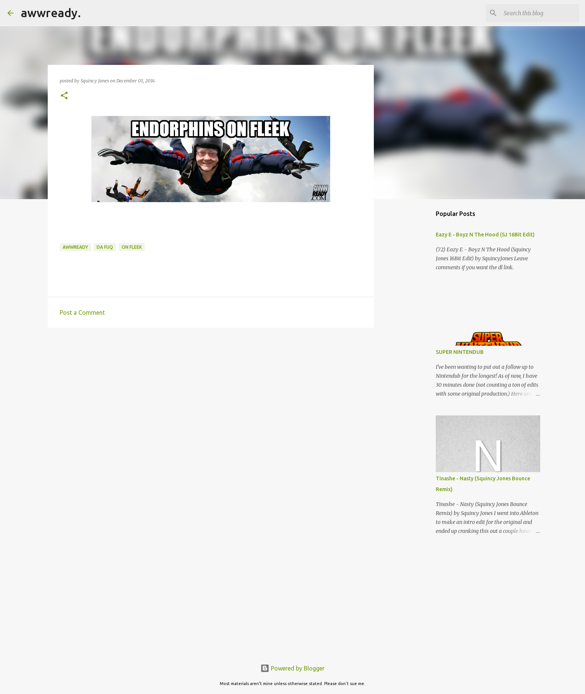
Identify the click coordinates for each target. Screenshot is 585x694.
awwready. (51, 12)
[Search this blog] (540, 13)
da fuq (105, 247)
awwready (75, 247)
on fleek (132, 247)
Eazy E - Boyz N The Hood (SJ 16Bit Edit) (485, 235)
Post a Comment (82, 312)
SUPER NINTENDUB (460, 352)
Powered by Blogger (292, 668)
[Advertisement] (211, 391)
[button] (64, 96)
